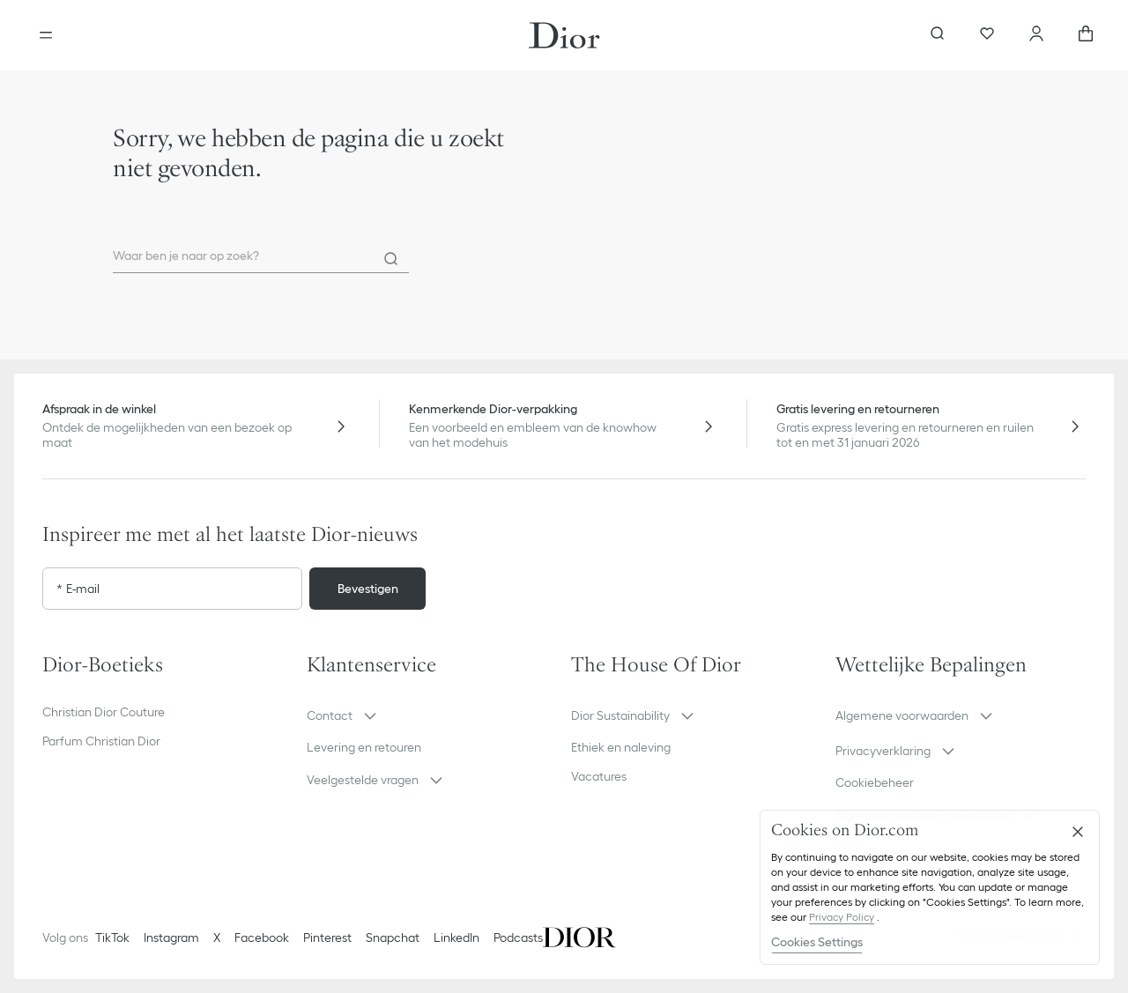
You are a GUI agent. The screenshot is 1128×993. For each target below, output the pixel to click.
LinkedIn (456, 937)
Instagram (171, 937)
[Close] (1077, 831)
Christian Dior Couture (103, 712)
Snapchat (392, 937)
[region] (930, 887)
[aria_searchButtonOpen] (937, 35)
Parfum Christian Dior (101, 741)
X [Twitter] (216, 937)
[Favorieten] (987, 35)
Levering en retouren (364, 747)
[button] (432, 715)
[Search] (391, 259)
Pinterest (327, 937)
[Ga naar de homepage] (564, 35)
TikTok (112, 937)
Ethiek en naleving (621, 747)
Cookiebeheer (874, 782)
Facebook (261, 937)
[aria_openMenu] (45, 35)
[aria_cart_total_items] (1085, 35)
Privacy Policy (841, 917)
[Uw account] (1036, 35)
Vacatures (599, 776)
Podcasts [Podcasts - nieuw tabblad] (518, 937)
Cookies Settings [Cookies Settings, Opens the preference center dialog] (817, 942)
